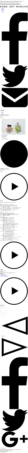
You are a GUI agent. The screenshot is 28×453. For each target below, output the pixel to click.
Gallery (3, 112)
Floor (2, 113)
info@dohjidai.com (4, 275)
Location (3, 9)
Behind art (3, 10)
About (2, 8)
